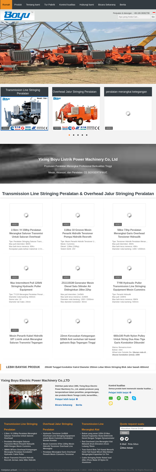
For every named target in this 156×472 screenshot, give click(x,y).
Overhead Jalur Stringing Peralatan (74, 91)
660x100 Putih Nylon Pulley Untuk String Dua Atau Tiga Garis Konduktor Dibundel (129, 339)
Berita (123, 4)
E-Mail (123, 444)
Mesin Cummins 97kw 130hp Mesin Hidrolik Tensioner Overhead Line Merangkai (58, 446)
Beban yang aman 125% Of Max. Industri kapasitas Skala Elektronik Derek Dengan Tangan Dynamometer (98, 435)
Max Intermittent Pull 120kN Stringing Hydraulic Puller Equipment (26, 286)
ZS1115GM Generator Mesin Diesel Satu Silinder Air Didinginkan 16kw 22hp (78, 286)
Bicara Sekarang (106, 4)
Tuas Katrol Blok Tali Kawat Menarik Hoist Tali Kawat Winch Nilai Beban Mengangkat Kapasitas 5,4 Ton (98, 452)
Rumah (6, 4)
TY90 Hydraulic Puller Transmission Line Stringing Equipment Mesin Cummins (129, 286)
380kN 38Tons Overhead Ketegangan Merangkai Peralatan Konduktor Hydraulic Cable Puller (20, 452)
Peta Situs (133, 444)
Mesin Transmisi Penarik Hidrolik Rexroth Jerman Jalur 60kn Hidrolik (20, 459)
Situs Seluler (126, 448)
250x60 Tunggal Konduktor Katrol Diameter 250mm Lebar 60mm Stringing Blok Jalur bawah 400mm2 (97, 367)
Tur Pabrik (49, 4)
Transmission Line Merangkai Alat (92, 427)
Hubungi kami (87, 4)
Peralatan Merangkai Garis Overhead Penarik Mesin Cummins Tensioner (59, 453)
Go (153, 17)
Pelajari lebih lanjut (66, 399)
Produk (18, 4)
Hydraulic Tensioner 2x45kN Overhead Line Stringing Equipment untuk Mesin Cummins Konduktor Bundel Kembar (59, 437)
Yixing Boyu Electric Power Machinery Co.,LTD (35, 380)
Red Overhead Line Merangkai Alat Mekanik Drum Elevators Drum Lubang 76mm (97, 443)
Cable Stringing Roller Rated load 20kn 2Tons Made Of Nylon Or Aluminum (97, 460)
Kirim (124, 433)
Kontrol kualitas (67, 4)
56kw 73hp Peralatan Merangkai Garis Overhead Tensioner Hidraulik (129, 233)
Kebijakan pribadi (9, 470)
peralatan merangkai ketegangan (126, 91)
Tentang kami (33, 4)
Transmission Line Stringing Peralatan (23, 91)
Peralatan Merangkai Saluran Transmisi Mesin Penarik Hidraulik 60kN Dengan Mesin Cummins (19, 443)
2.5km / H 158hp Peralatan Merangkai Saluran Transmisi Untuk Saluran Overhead (26, 233)
